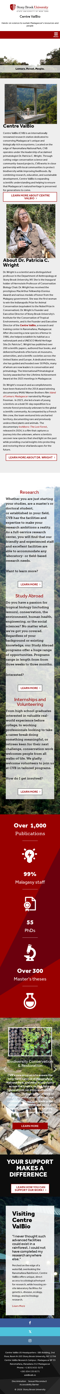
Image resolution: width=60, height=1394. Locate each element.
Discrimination (19, 1381)
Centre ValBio (30, 16)
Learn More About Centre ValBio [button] (30, 197)
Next (55, 1069)
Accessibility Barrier (29, 1384)
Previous (5, 1069)
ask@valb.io (30, 1375)
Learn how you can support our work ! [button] (30, 1188)
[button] (30, 35)
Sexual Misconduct (37, 1381)
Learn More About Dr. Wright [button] (31, 457)
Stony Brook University (34, 1389)
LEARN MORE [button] (29, 584)
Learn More (25, 1125)
